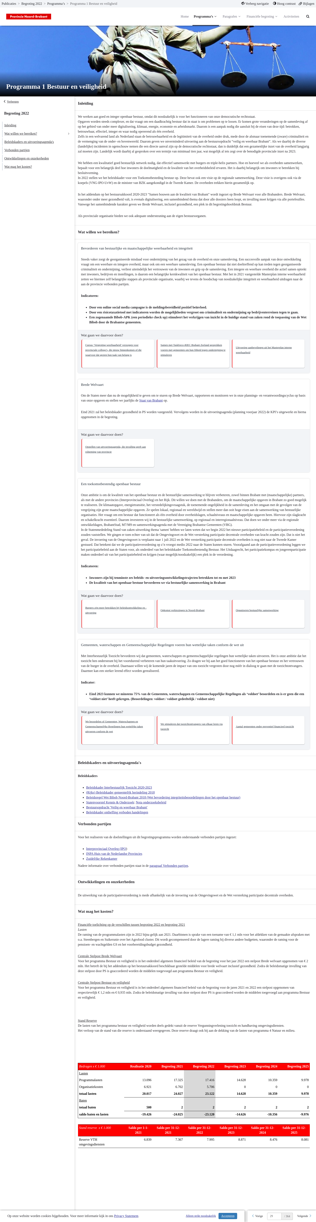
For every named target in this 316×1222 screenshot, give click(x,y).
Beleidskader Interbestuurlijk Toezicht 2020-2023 (122, 792)
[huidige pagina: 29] (274, 1216)
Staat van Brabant (161, 405)
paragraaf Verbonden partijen (172, 870)
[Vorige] (257, 1216)
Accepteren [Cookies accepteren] (227, 1215)
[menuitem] (255, 3)
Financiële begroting (262, 16)
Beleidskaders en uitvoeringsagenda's (29, 142)
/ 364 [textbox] (287, 1216)
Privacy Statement (126, 1216)
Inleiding (10, 125)
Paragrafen (232, 16)
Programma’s (205, 16)
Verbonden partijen (17, 150)
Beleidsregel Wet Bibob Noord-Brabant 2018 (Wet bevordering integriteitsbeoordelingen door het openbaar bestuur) (166, 802)
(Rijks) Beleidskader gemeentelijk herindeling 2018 (123, 797)
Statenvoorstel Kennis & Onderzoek (113, 807)
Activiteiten (291, 16)
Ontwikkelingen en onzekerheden (26, 158)
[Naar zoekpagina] (308, 16)
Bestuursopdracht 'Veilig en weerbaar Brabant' (119, 812)
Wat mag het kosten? (18, 166)
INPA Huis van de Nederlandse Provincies (117, 858)
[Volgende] (304, 1216)
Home (184, 16)
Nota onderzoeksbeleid (154, 807)
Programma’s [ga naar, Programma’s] (56, 3)
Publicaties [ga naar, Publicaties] (9, 3)
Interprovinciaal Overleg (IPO (109, 853)
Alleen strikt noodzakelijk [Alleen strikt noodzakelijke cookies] (201, 1215)
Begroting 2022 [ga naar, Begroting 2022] (31, 3)
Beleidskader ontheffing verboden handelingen (120, 817)
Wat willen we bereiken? (20, 133)
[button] (120, 358)
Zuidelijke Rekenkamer (104, 863)
